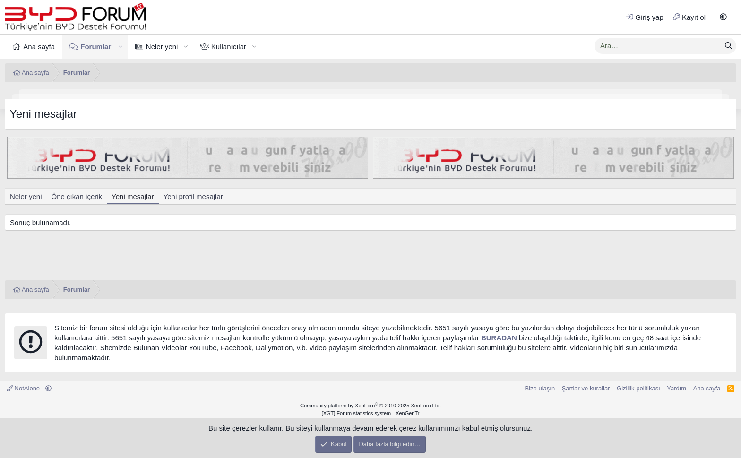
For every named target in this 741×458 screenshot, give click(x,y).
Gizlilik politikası (638, 388)
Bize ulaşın (540, 388)
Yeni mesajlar (133, 196)
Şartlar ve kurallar (586, 388)
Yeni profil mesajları (194, 196)
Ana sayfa (39, 47)
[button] (723, 17)
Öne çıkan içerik (77, 196)
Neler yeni (162, 47)
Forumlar (95, 47)
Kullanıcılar (228, 47)
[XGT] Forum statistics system (371, 413)
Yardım (676, 388)
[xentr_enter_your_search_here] (658, 45)
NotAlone (24, 388)
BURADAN (499, 338)
